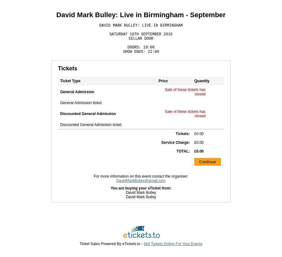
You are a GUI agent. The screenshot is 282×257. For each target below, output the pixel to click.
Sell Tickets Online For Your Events (173, 244)
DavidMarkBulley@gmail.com (141, 181)
